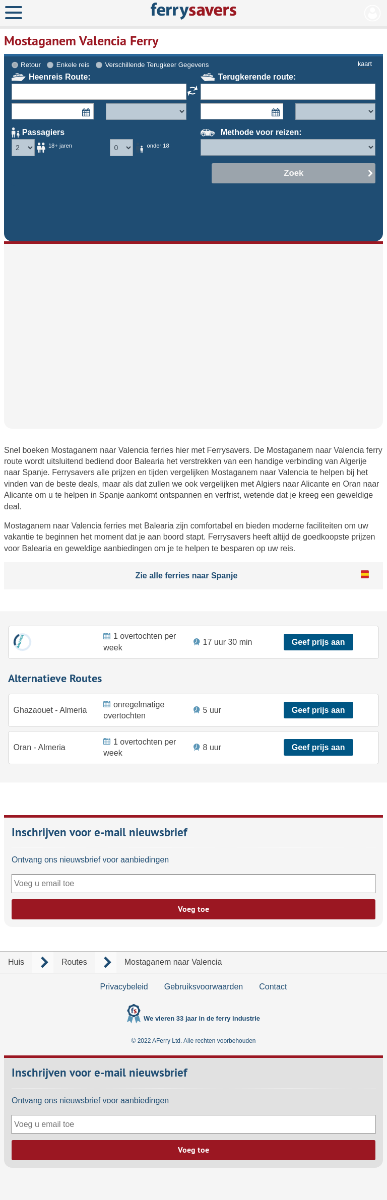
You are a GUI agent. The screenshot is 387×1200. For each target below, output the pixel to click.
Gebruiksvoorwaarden (203, 986)
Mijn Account (372, 13)
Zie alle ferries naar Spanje (187, 575)
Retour (31, 65)
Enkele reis (73, 65)
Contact (273, 986)
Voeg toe (193, 909)
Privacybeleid (124, 986)
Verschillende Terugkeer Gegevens (157, 65)
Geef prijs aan (318, 642)
